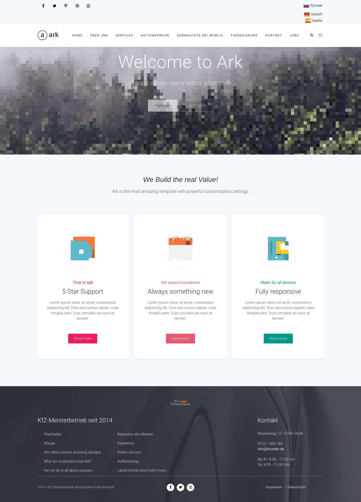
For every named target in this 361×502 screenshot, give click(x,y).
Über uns (99, 35)
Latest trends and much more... (142, 470)
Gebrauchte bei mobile (200, 35)
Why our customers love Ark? (68, 461)
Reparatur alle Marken (135, 434)
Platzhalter (52, 434)
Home (77, 35)
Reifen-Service (129, 452)
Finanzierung (244, 35)
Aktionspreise (155, 35)
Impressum (274, 487)
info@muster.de (271, 449)
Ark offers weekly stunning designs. (73, 452)
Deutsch (313, 15)
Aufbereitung (127, 461)
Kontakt (273, 35)
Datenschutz (297, 487)
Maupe (49, 443)
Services (124, 35)
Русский (312, 6)
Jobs (294, 35)
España (313, 21)
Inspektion (125, 443)
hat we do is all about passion (68, 470)
